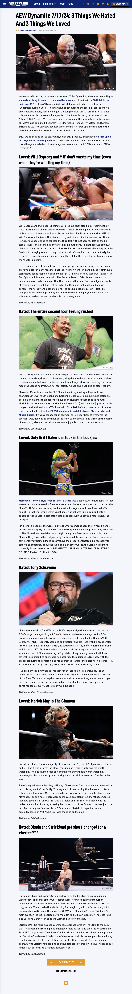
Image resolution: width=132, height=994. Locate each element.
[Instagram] (93, 4)
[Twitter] (88, 4)
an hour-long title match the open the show (47, 100)
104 (59, 962)
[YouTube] (98, 4)
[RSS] (107, 4)
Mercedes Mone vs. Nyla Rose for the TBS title (45, 500)
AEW (70, 4)
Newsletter (120, 4)
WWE (62, 4)
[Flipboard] (103, 4)
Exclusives (49, 4)
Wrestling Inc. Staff (29, 30)
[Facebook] (83, 4)
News (37, 4)
